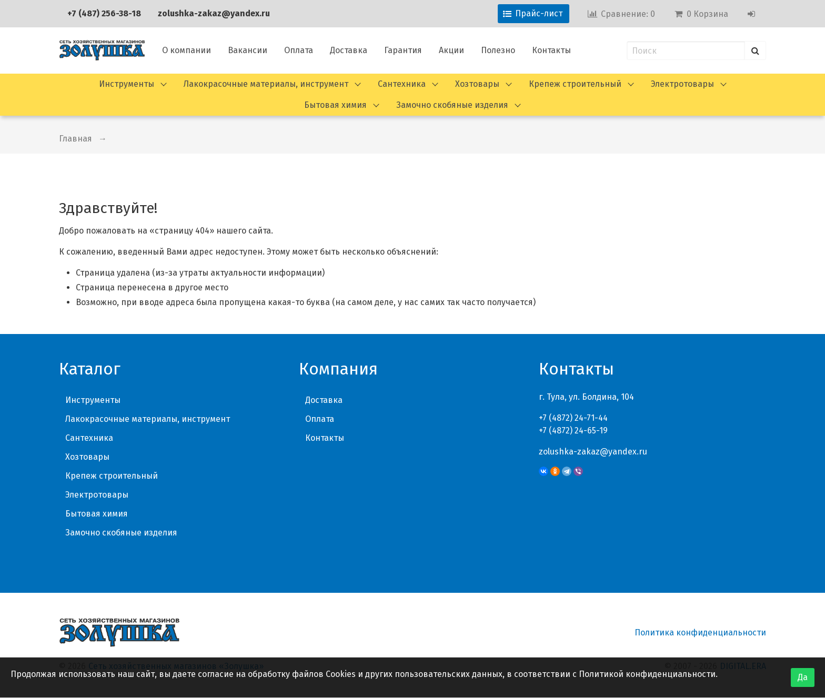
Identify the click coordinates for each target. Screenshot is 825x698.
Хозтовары (477, 84)
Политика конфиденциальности (700, 633)
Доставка (348, 50)
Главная (75, 139)
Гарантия (403, 50)
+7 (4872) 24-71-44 (573, 418)
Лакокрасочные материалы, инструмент (266, 84)
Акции (451, 50)
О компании (186, 50)
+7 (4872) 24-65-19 (573, 431)
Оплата (298, 50)
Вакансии (247, 50)
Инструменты (126, 84)
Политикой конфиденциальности (647, 674)
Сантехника (402, 84)
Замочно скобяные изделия (452, 105)
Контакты (551, 50)
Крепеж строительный (575, 84)
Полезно (498, 50)
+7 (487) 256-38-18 (104, 13)
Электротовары (682, 84)
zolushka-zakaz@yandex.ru (214, 13)
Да (803, 677)
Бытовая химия (335, 105)
